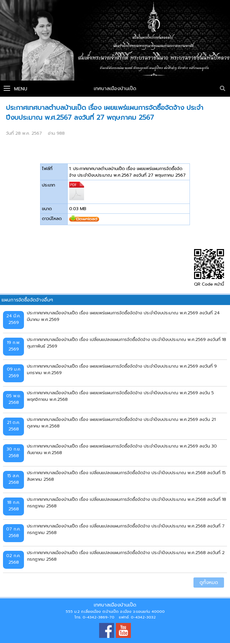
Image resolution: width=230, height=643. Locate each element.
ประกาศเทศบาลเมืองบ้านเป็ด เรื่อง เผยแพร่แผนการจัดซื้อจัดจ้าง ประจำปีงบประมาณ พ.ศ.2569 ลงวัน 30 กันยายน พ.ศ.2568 (122, 449)
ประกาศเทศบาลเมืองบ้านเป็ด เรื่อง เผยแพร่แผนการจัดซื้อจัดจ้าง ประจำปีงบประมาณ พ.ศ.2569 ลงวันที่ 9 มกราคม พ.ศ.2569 (122, 369)
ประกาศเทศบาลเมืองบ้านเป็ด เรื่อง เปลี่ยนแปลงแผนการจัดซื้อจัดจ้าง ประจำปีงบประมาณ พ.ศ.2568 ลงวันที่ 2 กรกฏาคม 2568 (126, 555)
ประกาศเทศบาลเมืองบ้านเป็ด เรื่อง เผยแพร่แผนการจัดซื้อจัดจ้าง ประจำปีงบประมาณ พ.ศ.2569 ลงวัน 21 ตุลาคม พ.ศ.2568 (121, 422)
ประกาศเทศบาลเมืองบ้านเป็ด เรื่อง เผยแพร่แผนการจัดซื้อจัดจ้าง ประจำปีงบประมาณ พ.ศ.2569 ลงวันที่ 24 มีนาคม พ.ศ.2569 (123, 316)
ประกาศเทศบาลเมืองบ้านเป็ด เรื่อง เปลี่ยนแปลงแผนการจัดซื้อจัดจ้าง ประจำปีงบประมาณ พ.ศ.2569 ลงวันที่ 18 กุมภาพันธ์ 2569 (126, 342)
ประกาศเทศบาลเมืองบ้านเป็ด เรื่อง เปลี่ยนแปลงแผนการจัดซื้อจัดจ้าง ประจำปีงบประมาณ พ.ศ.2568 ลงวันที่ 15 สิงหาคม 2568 (126, 476)
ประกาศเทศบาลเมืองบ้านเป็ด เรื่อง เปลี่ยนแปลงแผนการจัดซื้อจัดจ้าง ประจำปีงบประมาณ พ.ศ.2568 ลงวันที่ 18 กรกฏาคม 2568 (126, 502)
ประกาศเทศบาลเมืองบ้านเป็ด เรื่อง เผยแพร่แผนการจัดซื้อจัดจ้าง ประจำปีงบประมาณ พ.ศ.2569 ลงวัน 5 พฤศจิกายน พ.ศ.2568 (120, 396)
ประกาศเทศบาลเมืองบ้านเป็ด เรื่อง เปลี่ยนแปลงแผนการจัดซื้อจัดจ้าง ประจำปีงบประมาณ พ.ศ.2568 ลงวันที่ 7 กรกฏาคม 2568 (126, 529)
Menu (15, 88)
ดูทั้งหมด (208, 582)
